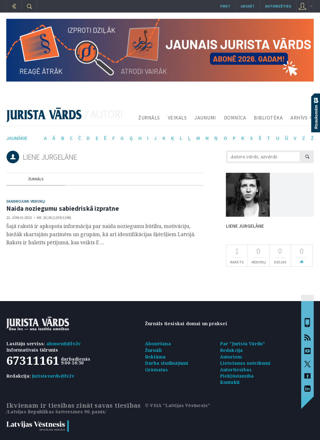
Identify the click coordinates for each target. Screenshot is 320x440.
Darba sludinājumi (166, 363)
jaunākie (16, 138)
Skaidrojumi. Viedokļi (25, 201)
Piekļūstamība (237, 376)
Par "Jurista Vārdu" (242, 344)
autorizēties (278, 6)
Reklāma (155, 357)
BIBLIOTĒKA (268, 117)
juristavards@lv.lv (53, 376)
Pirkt (225, 6)
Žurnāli (153, 350)
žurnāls (36, 179)
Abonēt (248, 6)
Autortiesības (236, 370)
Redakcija (231, 350)
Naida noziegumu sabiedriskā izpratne (62, 208)
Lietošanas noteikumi (245, 363)
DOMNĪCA (235, 117)
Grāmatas (156, 370)
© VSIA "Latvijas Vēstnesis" (177, 405)
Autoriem (231, 357)
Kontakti (230, 382)
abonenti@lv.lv (63, 344)
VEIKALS (177, 117)
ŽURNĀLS (149, 117)
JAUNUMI (205, 117)
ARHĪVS (299, 117)
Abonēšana (158, 344)
